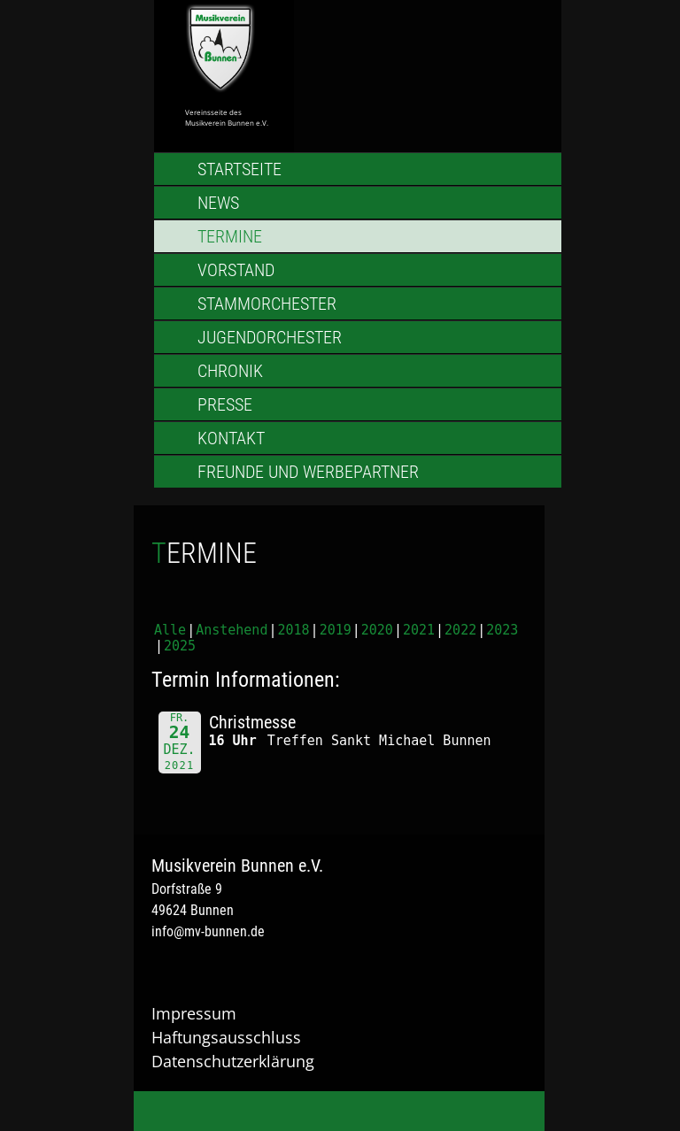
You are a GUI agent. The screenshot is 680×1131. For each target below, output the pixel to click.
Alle (170, 630)
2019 (336, 630)
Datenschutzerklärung (232, 1061)
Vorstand (235, 270)
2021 (419, 630)
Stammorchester (266, 303)
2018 (293, 630)
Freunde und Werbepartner (308, 471)
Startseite (239, 169)
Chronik (230, 370)
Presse (224, 404)
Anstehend (231, 630)
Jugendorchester (269, 337)
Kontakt (231, 438)
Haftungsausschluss (226, 1037)
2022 (460, 630)
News (218, 202)
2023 (502, 630)
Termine (229, 236)
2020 (377, 630)
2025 (180, 646)
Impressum (193, 1013)
